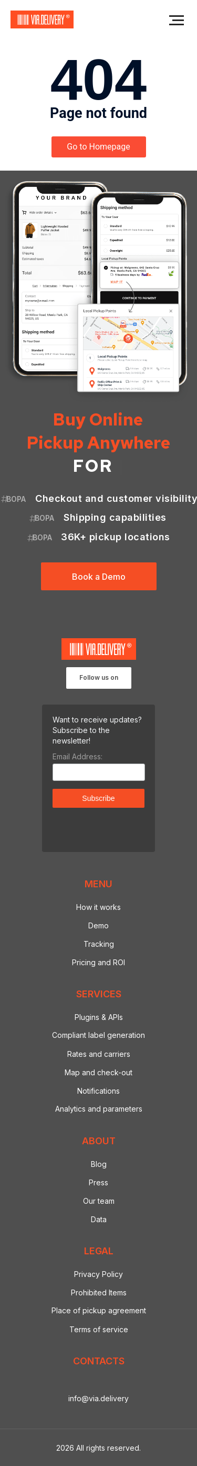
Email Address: (77, 756)
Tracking (99, 943)
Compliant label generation (98, 1035)
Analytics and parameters (98, 1108)
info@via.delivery (98, 1398)
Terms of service (98, 1329)
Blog (99, 1164)
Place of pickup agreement (98, 1310)
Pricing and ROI (98, 962)
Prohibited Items (99, 1292)
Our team (99, 1200)
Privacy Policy (98, 1274)
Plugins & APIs (99, 1017)
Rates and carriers (98, 1053)
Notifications (98, 1090)
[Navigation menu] (176, 20)
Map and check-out (98, 1072)
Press (98, 1182)
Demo (98, 925)
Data (99, 1219)
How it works (98, 907)
